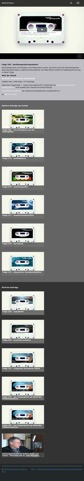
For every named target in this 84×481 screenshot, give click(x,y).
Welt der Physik (10, 94)
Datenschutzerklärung (50, 469)
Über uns (35, 469)
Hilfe (73, 469)
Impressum (64, 469)
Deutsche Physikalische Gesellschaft (18, 79)
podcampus (8, 3)
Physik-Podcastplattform (11, 91)
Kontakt (79, 469)
